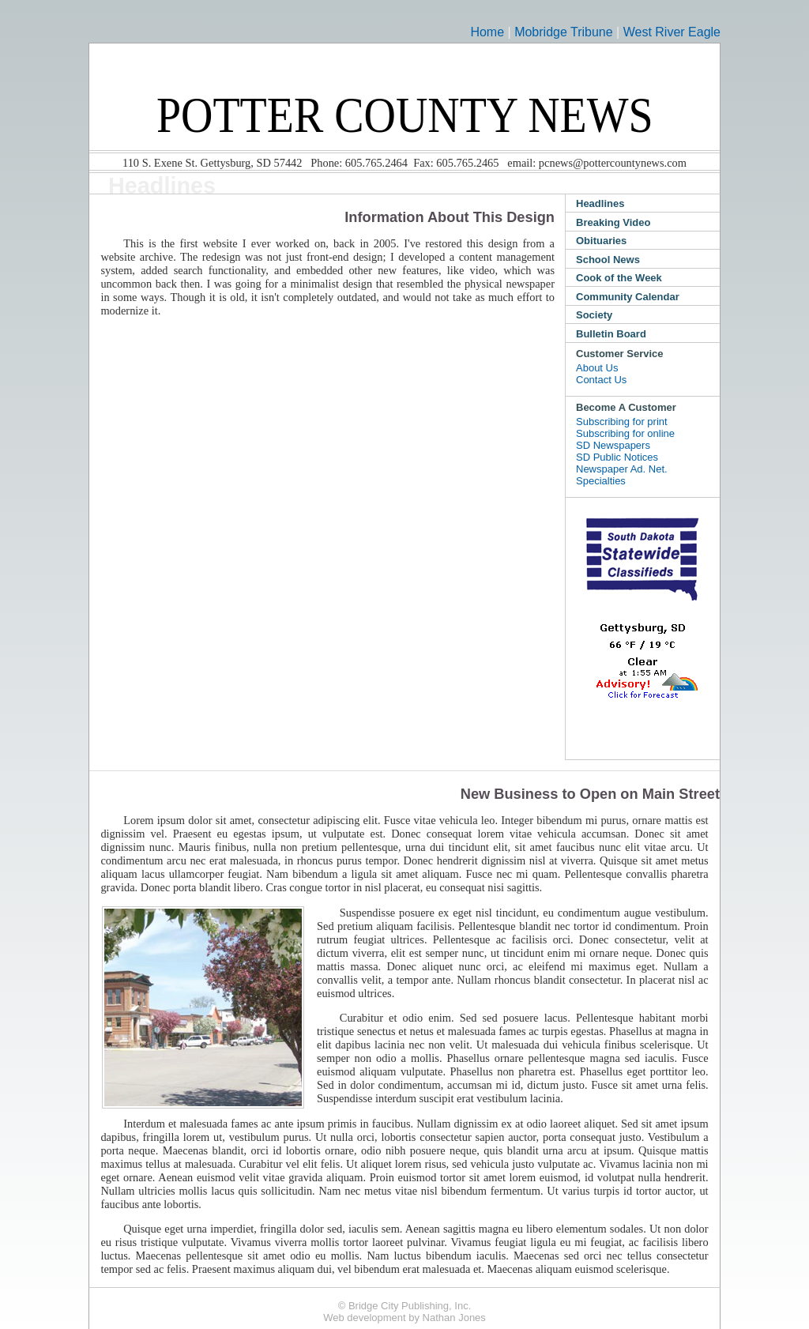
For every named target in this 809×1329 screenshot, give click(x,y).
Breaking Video (613, 222)
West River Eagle (672, 32)
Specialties (601, 481)
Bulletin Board (611, 334)
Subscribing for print (622, 421)
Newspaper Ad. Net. (622, 469)
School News (608, 259)
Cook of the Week (619, 278)
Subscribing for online (625, 433)
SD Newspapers (613, 445)
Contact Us (601, 380)
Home (487, 32)
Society (594, 315)
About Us (597, 368)
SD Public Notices (617, 457)
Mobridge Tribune (563, 32)
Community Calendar (627, 297)
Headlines (600, 203)
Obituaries (601, 241)
